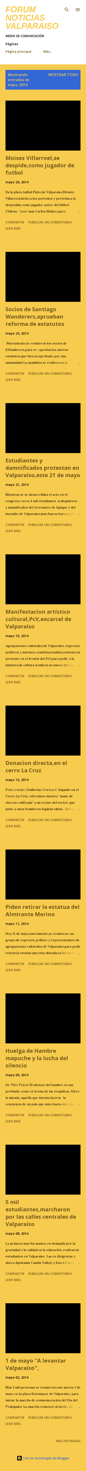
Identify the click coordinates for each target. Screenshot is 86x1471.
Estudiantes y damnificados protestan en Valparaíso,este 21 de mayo (43, 467)
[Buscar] (66, 8)
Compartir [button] (15, 222)
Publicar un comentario (50, 222)
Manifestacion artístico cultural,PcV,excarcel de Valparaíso (38, 619)
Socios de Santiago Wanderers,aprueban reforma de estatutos (35, 316)
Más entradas (68, 1441)
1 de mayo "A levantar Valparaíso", (36, 1364)
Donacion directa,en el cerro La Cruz (36, 766)
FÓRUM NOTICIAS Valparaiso (32, 18)
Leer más (13, 228)
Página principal (18, 51)
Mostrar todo (63, 74)
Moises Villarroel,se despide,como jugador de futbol (40, 165)
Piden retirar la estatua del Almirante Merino (43, 910)
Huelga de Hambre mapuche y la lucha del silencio (37, 1058)
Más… (48, 51)
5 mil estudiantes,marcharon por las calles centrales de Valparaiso (41, 1213)
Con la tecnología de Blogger (43, 1458)
